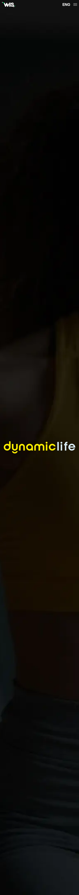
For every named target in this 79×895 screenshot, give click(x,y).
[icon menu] (75, 4)
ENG (66, 4)
